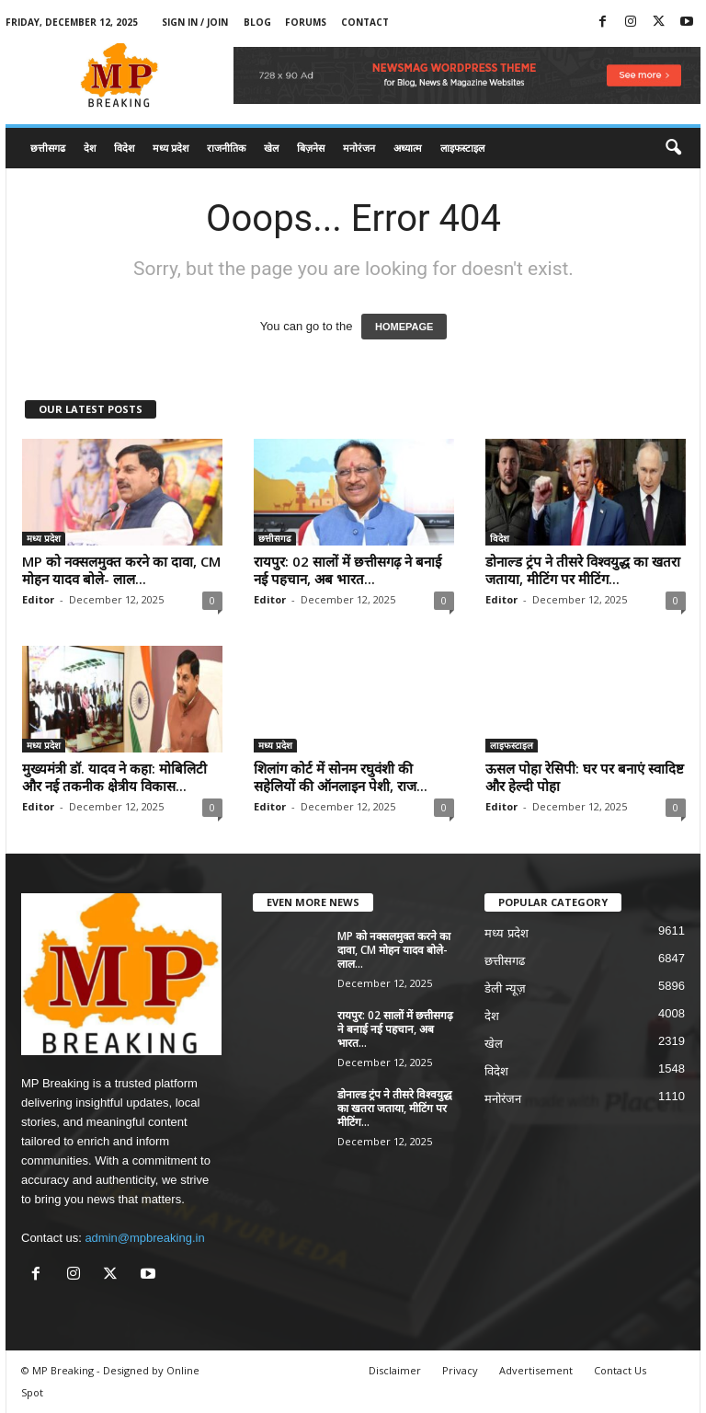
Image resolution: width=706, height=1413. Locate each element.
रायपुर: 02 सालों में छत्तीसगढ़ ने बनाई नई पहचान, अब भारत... (347, 570)
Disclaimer (395, 1370)
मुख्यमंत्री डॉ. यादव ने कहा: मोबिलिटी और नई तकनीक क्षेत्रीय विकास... (114, 777)
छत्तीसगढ (47, 148)
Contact (365, 22)
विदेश (124, 148)
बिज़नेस (311, 148)
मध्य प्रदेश (170, 148)
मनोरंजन (359, 148)
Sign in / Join (195, 22)
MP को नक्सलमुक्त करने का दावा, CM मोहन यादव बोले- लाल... (121, 570)
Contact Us (620, 1370)
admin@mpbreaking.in (144, 1238)
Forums (305, 22)
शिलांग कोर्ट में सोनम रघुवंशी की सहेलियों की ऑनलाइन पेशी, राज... (340, 777)
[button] (673, 148)
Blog (257, 22)
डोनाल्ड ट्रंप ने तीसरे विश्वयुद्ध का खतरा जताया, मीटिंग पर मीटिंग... (582, 570)
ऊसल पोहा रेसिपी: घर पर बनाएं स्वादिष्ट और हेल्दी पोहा (584, 777)
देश (90, 148)
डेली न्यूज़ (505, 988)
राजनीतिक (226, 148)
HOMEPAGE (404, 326)
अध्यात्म (407, 148)
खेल (271, 148)
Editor (38, 599)
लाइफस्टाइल (462, 148)
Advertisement (536, 1370)
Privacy (460, 1370)
